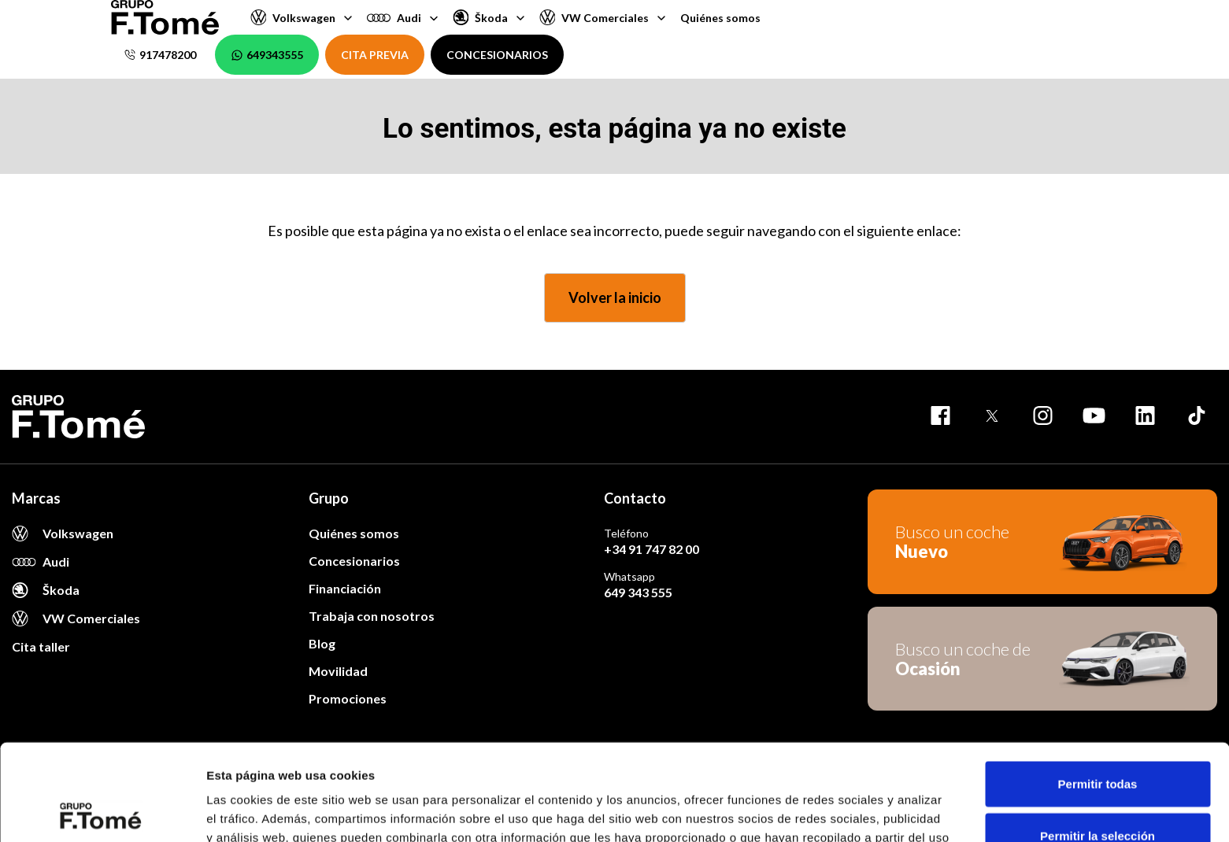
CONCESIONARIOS (497, 54)
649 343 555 (638, 592)
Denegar (1097, 790)
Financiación (345, 588)
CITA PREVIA (375, 54)
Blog (322, 643)
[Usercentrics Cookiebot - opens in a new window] (102, 811)
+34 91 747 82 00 (651, 548)
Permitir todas (1098, 687)
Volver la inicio (614, 297)
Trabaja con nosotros (372, 615)
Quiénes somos (720, 17)
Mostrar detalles (852, 811)
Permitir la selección (1097, 739)
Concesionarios (354, 560)
